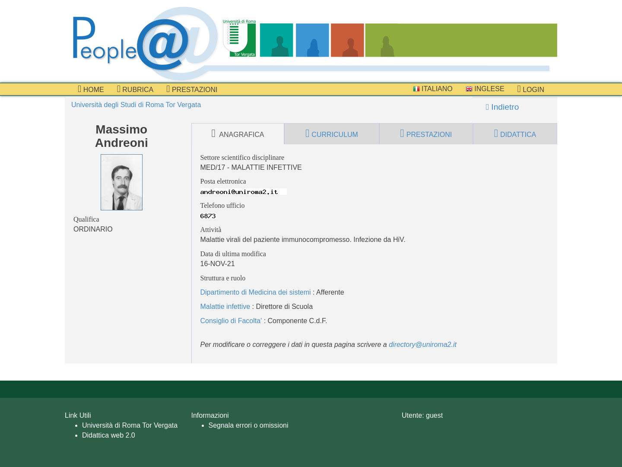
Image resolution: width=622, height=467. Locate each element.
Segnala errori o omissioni (249, 425)
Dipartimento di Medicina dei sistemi (255, 292)
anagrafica (237, 133)
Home (91, 89)
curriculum (331, 133)
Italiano (433, 88)
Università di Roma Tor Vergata (130, 425)
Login (530, 89)
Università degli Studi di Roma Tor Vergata (136, 104)
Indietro (502, 106)
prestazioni (191, 89)
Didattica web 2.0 (108, 435)
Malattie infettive (225, 306)
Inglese (485, 88)
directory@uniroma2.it (423, 344)
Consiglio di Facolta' (231, 320)
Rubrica (135, 89)
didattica (515, 133)
